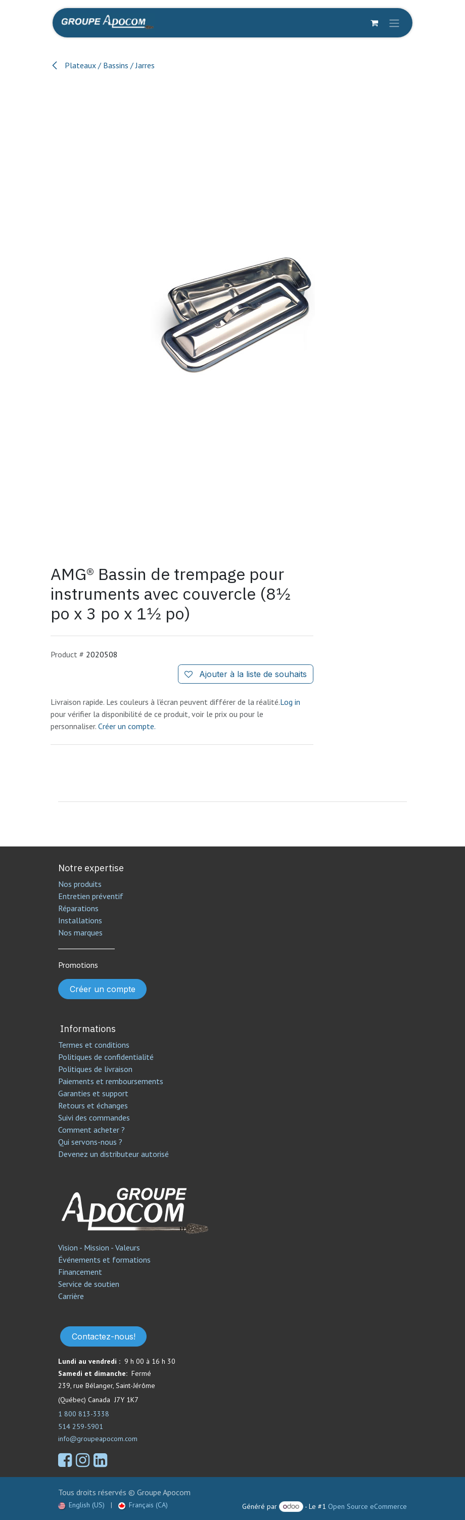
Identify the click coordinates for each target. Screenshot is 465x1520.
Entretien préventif (90, 896)
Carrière (71, 1296)
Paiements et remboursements (110, 1081)
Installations (80, 920)
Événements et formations (104, 1260)
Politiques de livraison (95, 1069)
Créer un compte (102, 989)
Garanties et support (93, 1093)
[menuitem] (81, 1505)
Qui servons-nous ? (90, 1142)
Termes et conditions (93, 1045)
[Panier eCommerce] (374, 23)
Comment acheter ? (91, 1130)
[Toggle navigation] (394, 22)
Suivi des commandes (94, 1117)
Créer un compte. (127, 726)
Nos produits (80, 884)
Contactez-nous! (103, 1336)
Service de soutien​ (88, 1284)
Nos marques (80, 932)
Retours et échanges (93, 1105)
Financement (80, 1272)
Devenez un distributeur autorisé (114, 1154)
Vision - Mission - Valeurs (99, 1247)
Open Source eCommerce (367, 1506)
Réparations (78, 908)
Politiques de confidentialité (106, 1057)
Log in (290, 702)
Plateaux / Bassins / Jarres (103, 65)
